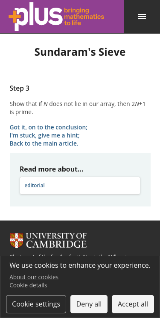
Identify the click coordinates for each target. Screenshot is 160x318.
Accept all (133, 304)
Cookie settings (36, 304)
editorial (34, 185)
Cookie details (28, 285)
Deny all (89, 304)
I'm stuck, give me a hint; (45, 135)
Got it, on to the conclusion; (49, 127)
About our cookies (33, 277)
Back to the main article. (44, 143)
